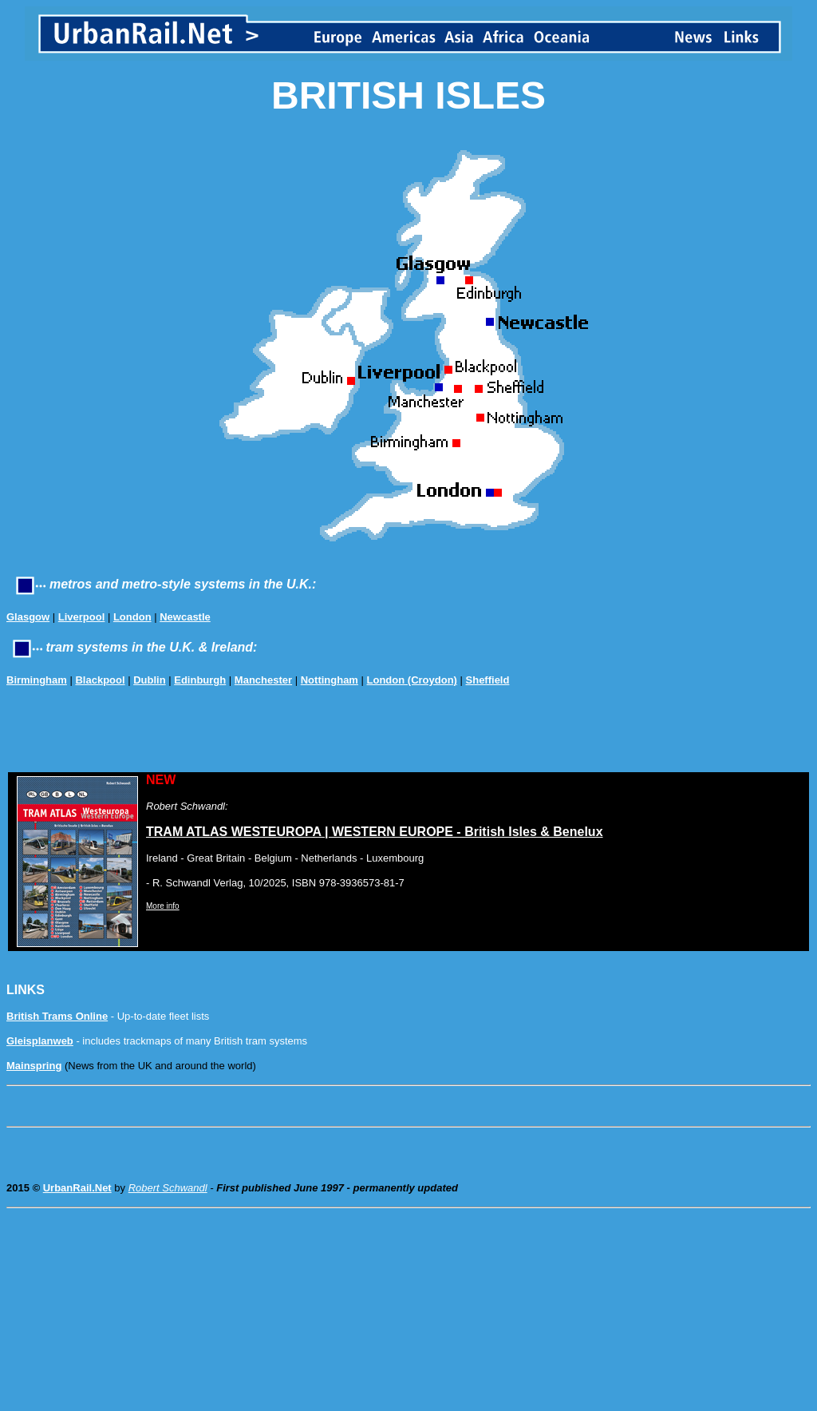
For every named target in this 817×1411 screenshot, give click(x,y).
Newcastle (185, 617)
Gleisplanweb (39, 1041)
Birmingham (36, 680)
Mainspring (33, 1066)
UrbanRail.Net (77, 1188)
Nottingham (329, 680)
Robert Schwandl (167, 1188)
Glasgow (27, 617)
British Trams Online (57, 1016)
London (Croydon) (412, 680)
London (132, 617)
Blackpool (99, 680)
